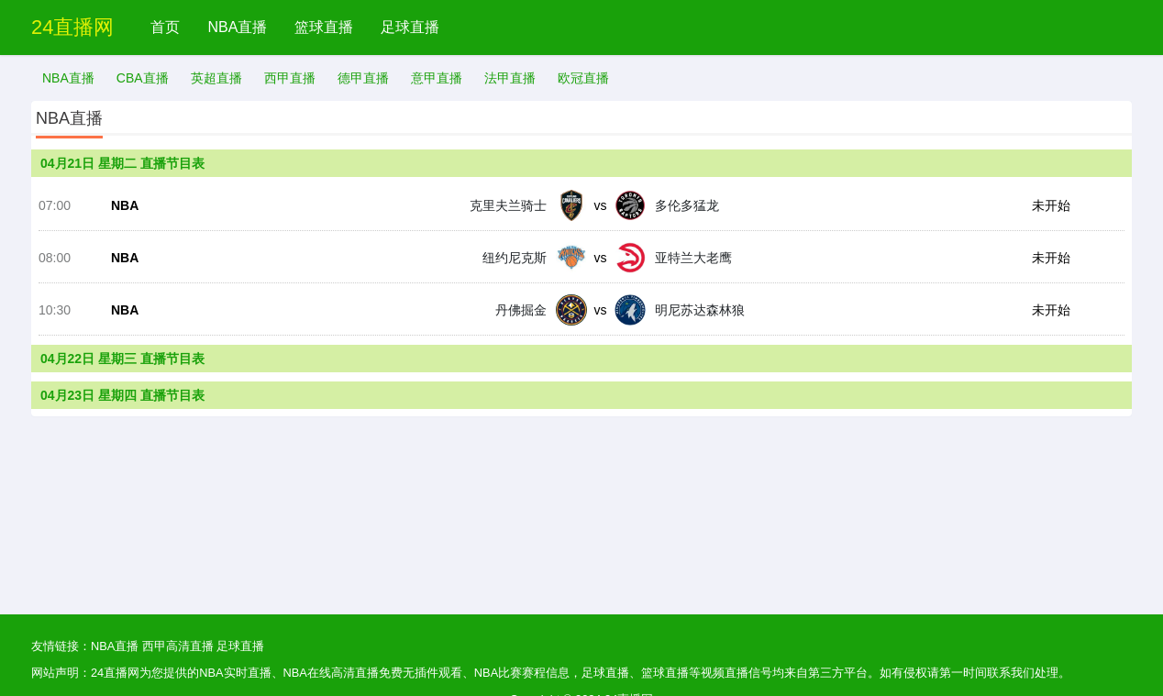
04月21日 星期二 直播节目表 (122, 163)
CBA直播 (142, 78)
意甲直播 (436, 78)
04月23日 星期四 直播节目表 (122, 395)
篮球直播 (323, 27)
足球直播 (410, 27)
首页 (165, 27)
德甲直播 (363, 78)
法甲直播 (510, 78)
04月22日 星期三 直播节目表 (122, 358)
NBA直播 (237, 27)
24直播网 (72, 27)
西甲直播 (290, 78)
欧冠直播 (583, 78)
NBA (124, 205)
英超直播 (216, 78)
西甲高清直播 (178, 646)
